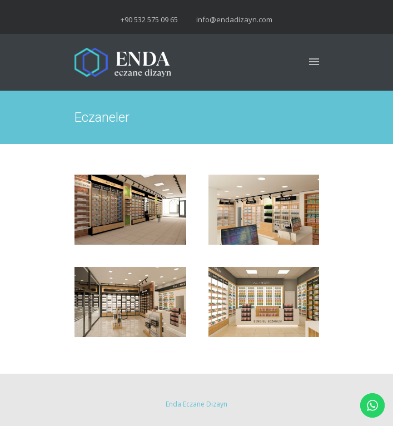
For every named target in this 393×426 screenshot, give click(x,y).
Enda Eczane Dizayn (196, 404)
